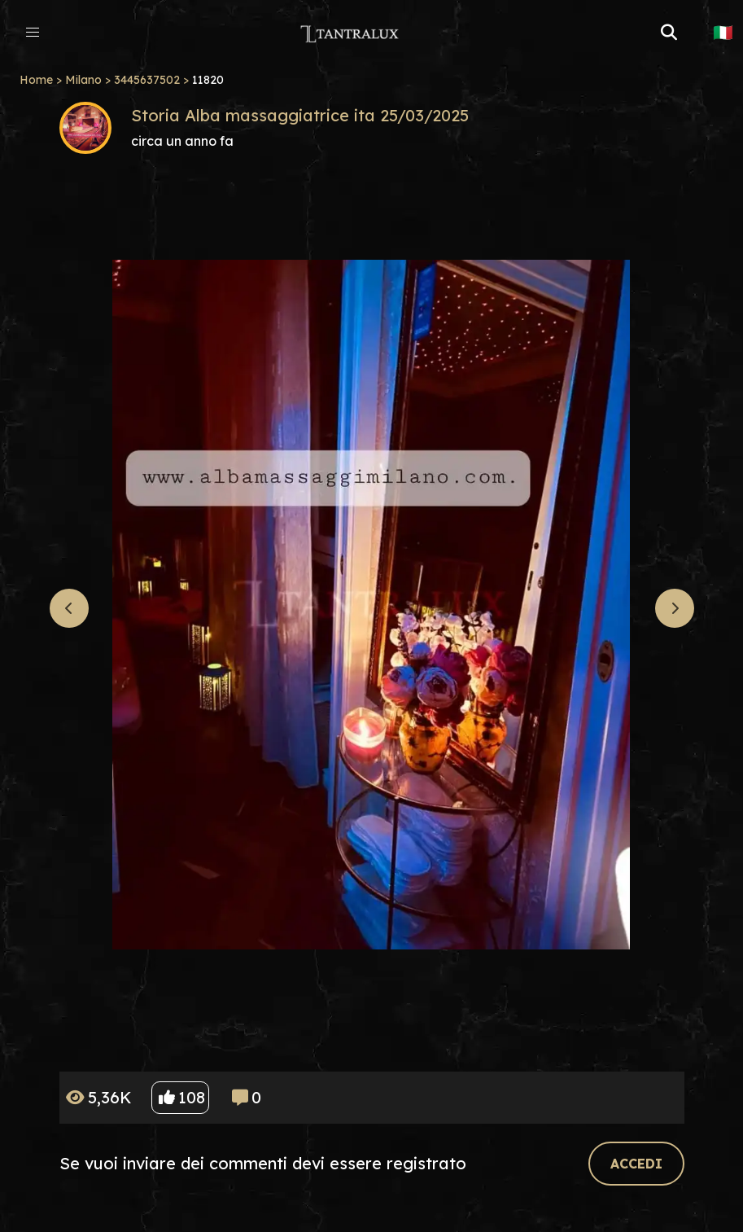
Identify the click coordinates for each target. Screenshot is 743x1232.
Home (36, 79)
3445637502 (147, 79)
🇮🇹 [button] (723, 32)
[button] (32, 32)
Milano (83, 79)
